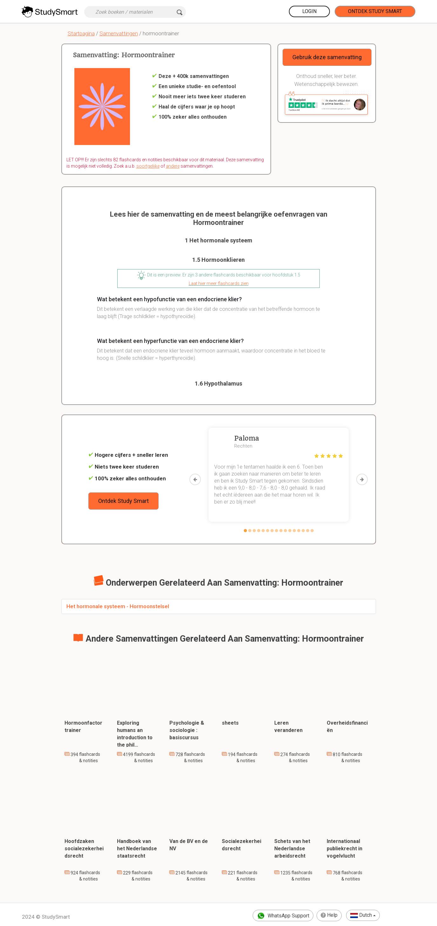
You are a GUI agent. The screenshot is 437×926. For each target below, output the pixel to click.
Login (309, 11)
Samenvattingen (118, 33)
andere (173, 166)
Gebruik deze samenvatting (327, 57)
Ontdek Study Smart (375, 11)
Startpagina (81, 33)
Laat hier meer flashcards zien (219, 283)
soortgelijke (148, 166)
